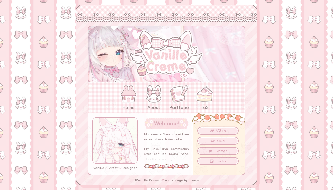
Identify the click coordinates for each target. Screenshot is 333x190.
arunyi (193, 180)
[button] (218, 130)
